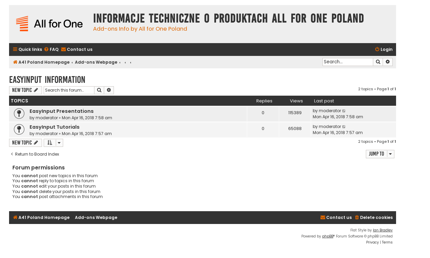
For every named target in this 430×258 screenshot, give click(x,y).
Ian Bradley (383, 230)
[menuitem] (51, 49)
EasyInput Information (47, 79)
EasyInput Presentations (62, 111)
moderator (47, 118)
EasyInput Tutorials (55, 127)
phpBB (327, 236)
